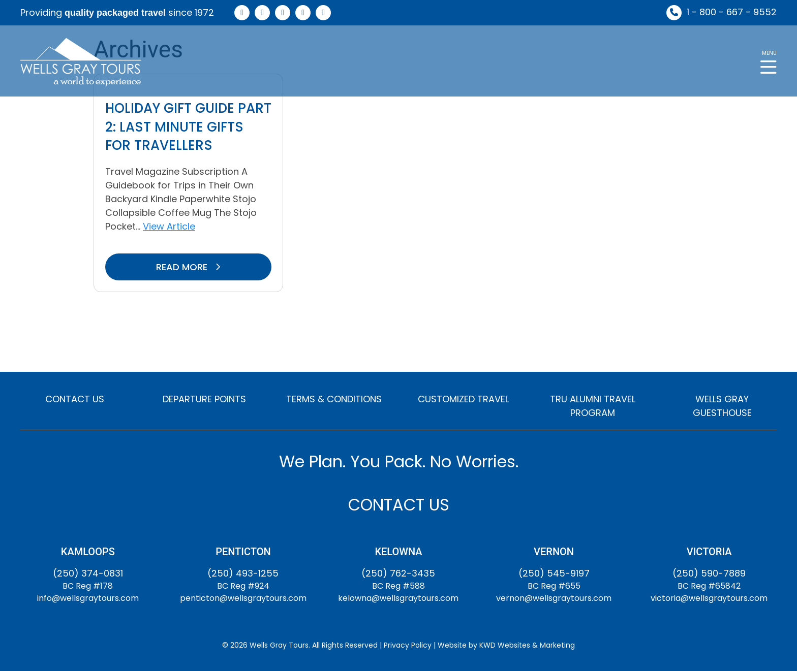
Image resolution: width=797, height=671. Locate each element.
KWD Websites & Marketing (527, 645)
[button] (768, 61)
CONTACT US (74, 399)
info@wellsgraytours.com (88, 598)
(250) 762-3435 (398, 573)
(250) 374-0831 (88, 573)
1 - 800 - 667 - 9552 (732, 12)
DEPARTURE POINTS (204, 399)
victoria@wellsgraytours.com (709, 598)
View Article (169, 226)
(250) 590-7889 (709, 573)
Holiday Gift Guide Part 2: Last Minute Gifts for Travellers (188, 126)
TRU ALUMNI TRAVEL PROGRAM (592, 406)
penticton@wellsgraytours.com (243, 598)
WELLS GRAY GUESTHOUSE (722, 406)
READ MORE (188, 267)
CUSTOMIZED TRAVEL (463, 399)
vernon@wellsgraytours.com (553, 598)
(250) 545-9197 (554, 573)
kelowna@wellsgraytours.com (398, 598)
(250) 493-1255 (243, 573)
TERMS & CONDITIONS (334, 399)
